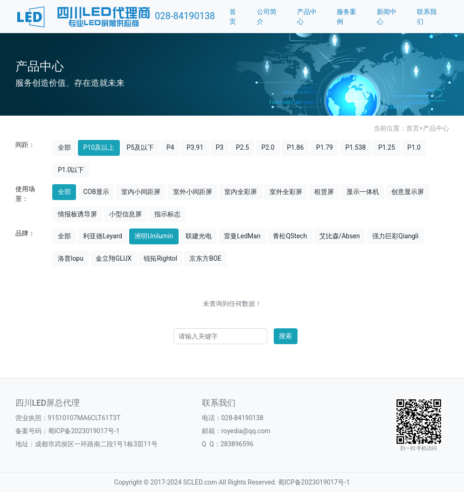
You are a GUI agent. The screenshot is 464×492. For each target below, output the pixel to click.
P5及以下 (140, 147)
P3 (220, 147)
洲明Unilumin (153, 236)
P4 (170, 147)
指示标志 (167, 214)
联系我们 (426, 16)
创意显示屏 (407, 191)
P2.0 (267, 147)
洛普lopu (70, 258)
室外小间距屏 (192, 191)
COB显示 (96, 191)
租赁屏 (324, 191)
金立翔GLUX (114, 258)
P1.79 (324, 147)
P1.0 (414, 147)
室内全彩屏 (240, 191)
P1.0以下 (71, 169)
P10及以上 (98, 147)
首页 (232, 16)
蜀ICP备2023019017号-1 (84, 431)
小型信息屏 (125, 214)
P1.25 (386, 147)
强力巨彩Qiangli (395, 236)
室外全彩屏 (286, 191)
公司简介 (267, 16)
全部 (64, 147)
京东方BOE (205, 258)
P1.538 (355, 147)
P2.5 (242, 147)
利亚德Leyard (102, 236)
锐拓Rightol (160, 258)
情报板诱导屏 (77, 214)
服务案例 (346, 16)
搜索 (285, 336)
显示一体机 (362, 191)
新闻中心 (386, 16)
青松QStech (290, 236)
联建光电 (199, 236)
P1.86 (295, 147)
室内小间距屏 (140, 191)
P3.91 (195, 147)
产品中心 (307, 16)
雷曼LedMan (242, 236)
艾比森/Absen (339, 236)
